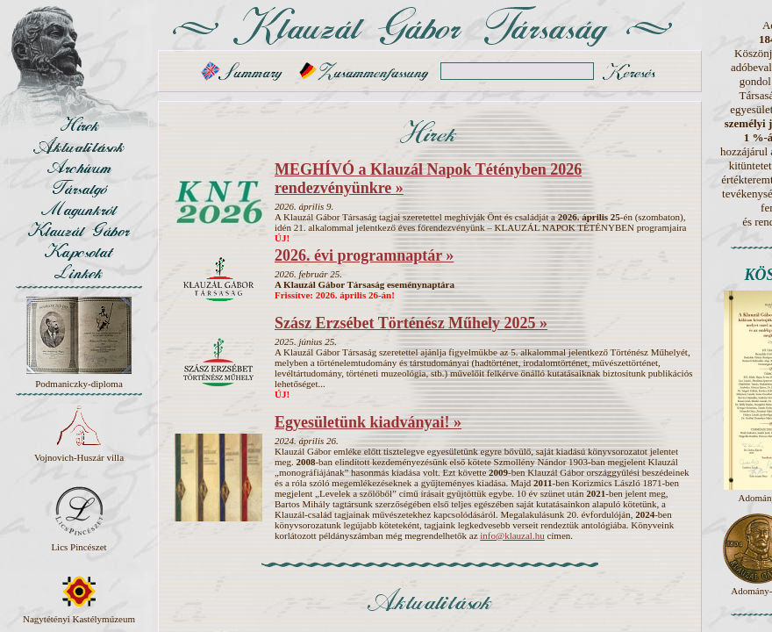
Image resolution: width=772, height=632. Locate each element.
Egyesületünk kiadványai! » (368, 422)
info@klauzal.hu (512, 535)
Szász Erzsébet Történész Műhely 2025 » (411, 323)
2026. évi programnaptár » (364, 255)
